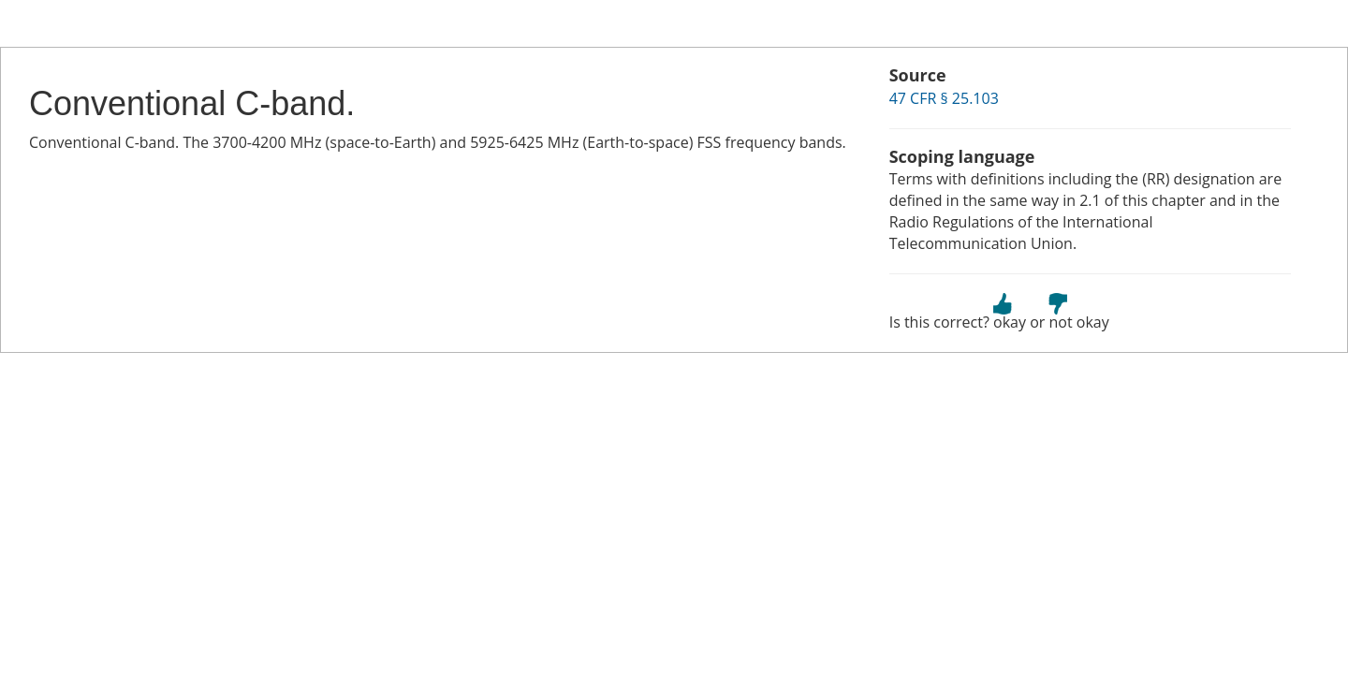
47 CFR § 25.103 (944, 98)
